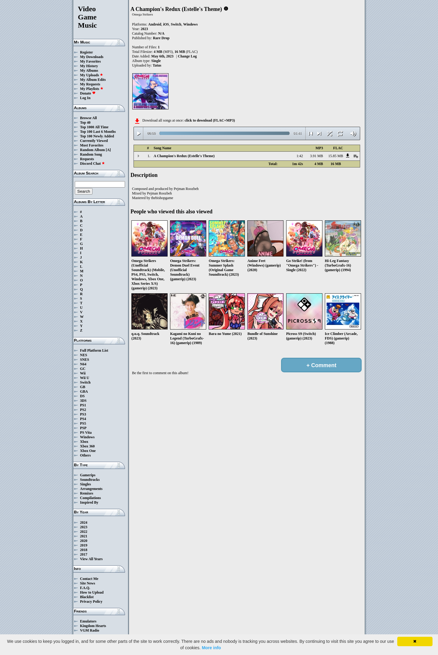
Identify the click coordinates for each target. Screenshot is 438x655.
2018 (83, 550)
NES (83, 355)
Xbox (84, 442)
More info (211, 647)
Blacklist (87, 597)
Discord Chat (92, 163)
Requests (87, 159)
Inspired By (89, 502)
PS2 (83, 410)
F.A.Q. (85, 588)
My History (89, 66)
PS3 (83, 414)
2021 (83, 536)
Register (86, 52)
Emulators (88, 621)
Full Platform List (94, 350)
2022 (83, 531)
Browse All (88, 118)
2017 (83, 554)
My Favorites (90, 61)
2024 (83, 522)
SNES (84, 359)
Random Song (91, 154)
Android (154, 24)
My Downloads (91, 57)
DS (82, 396)
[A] (108, 150)
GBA (84, 391)
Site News (87, 583)
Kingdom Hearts (93, 626)
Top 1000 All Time (94, 127)
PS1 (83, 405)
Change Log (187, 56)
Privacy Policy (91, 601)
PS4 (83, 419)
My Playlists (91, 89)
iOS (166, 24)
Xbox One (88, 451)
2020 (83, 541)
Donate (88, 93)
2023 (83, 527)
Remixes (86, 493)
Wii (82, 373)
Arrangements (91, 489)
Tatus (157, 65)
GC (82, 369)
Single (156, 61)
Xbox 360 (87, 446)
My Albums (89, 70)
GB (82, 387)
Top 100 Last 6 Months (98, 131)
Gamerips (88, 475)
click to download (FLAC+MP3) (210, 120)
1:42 (300, 156)
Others (85, 455)
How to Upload (91, 592)
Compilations (90, 498)
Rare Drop (161, 38)
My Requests (90, 84)
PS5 (83, 423)
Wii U (84, 378)
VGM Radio (89, 630)
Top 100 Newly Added (97, 136)
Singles (85, 484)
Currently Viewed (94, 141)
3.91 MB (316, 156)
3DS (83, 400)
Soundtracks (90, 479)
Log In (85, 98)
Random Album (92, 150)
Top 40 (85, 122)
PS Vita (86, 432)
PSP (83, 428)
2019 (83, 545)
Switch (85, 382)
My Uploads (91, 75)
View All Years (91, 559)
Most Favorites (91, 145)
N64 (83, 364)
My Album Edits (93, 80)
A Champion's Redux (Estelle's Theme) (184, 156)
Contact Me (89, 579)
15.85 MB (335, 156)
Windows (87, 437)
